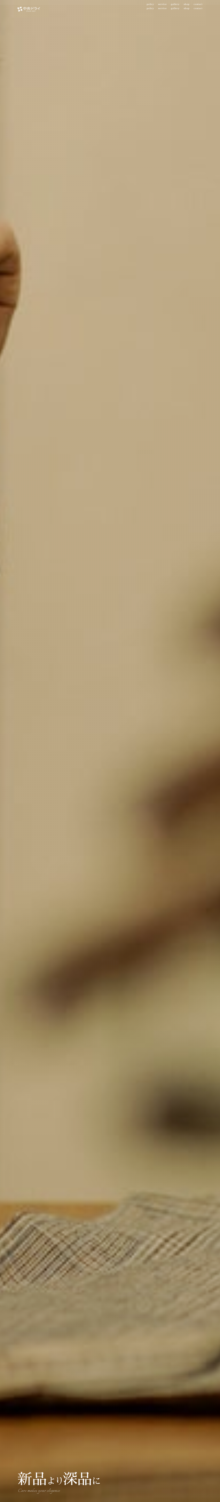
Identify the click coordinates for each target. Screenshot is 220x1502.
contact (198, 8)
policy (150, 8)
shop (186, 8)
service (162, 8)
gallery (175, 8)
